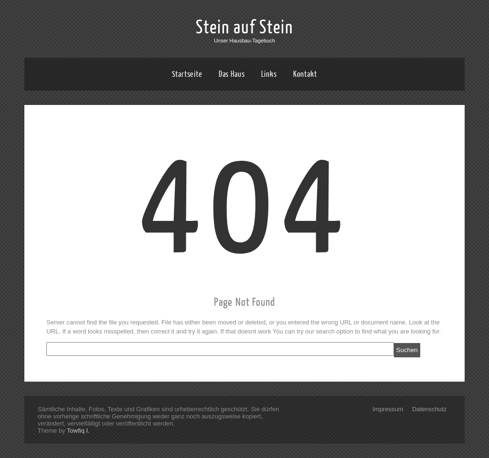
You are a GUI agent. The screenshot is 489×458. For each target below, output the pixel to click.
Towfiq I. (78, 430)
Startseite (187, 74)
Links (269, 74)
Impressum (387, 409)
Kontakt (305, 74)
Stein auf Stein (244, 28)
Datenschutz (429, 409)
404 (244, 207)
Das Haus (232, 74)
